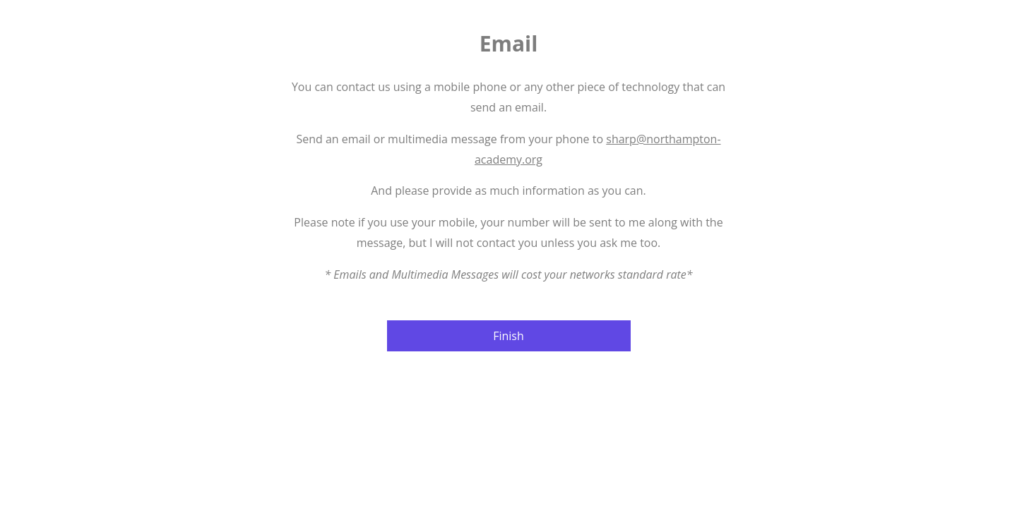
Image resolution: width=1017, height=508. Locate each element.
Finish (508, 336)
